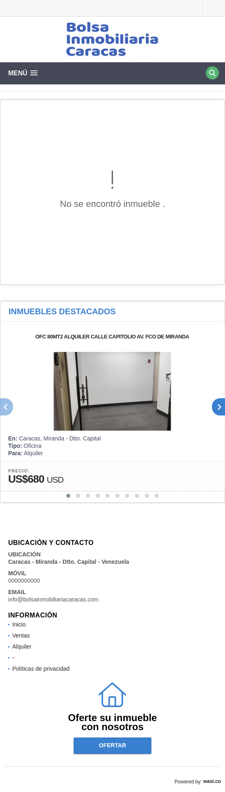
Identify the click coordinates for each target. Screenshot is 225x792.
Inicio (19, 624)
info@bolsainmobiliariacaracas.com (53, 599)
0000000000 (24, 580)
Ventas (21, 635)
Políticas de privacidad (41, 668)
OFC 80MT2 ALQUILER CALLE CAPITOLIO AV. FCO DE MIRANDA (112, 337)
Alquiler (22, 646)
